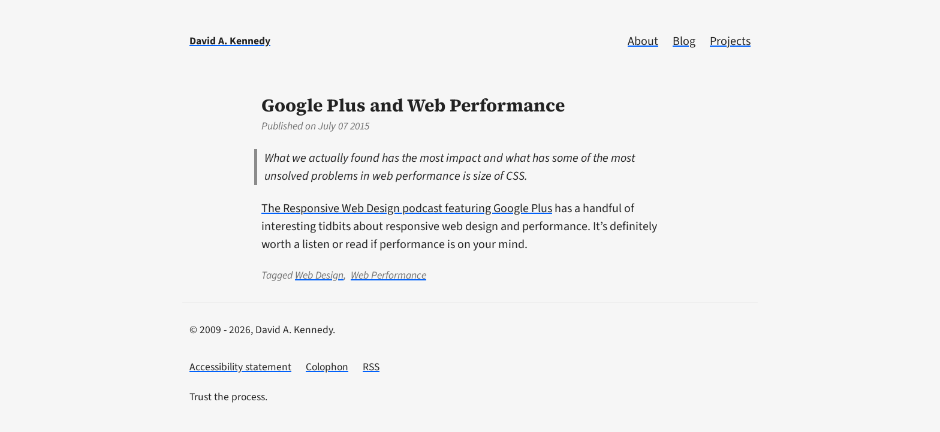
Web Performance (388, 275)
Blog (684, 41)
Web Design (319, 275)
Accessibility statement (240, 367)
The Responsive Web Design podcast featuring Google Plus (406, 208)
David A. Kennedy (229, 41)
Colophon (327, 367)
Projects (730, 41)
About (643, 41)
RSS (371, 367)
